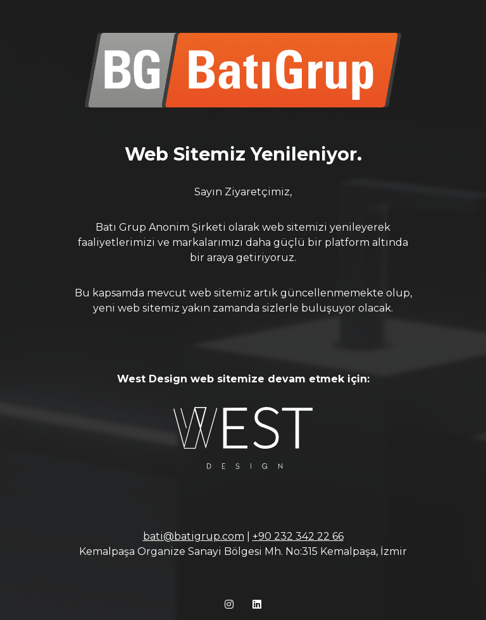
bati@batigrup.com (193, 536)
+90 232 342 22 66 (298, 536)
